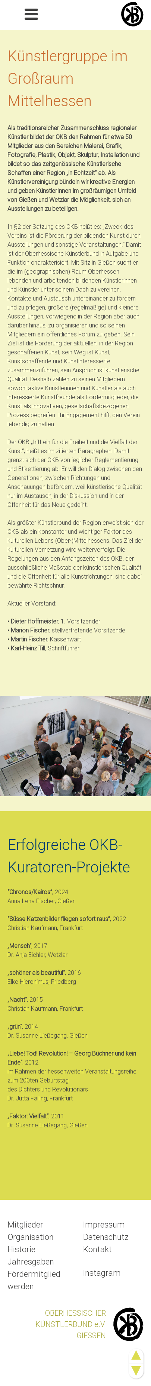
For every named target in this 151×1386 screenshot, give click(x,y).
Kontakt (97, 1249)
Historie (21, 1249)
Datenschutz (106, 1237)
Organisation (30, 1237)
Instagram (102, 1273)
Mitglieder (25, 1225)
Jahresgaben (30, 1262)
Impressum (104, 1225)
